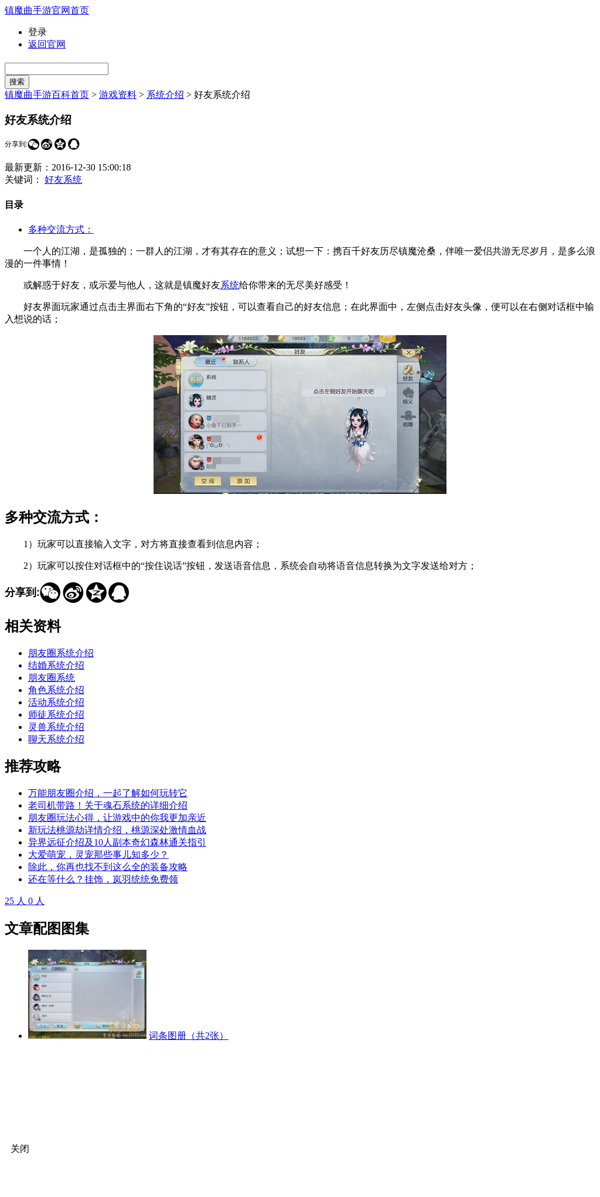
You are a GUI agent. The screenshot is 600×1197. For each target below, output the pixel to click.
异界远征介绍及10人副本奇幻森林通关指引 (117, 842)
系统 (229, 285)
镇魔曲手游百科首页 (47, 95)
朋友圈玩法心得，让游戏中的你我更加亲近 (117, 818)
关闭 (20, 1149)
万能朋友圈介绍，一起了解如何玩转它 (108, 793)
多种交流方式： (61, 229)
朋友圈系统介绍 (61, 653)
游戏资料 (118, 95)
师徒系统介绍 (56, 714)
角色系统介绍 (56, 690)
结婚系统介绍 (56, 665)
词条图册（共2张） (189, 1036)
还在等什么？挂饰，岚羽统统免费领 (103, 879)
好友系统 (63, 180)
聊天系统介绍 (56, 739)
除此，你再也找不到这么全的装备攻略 (108, 867)
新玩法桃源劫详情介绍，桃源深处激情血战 (117, 830)
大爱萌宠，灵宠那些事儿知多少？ (98, 855)
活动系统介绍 (56, 702)
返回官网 (47, 44)
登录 (37, 32)
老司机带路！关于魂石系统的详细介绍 (108, 805)
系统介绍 (165, 95)
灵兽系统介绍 (56, 727)
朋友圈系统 (51, 678)
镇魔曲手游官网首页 (47, 10)
